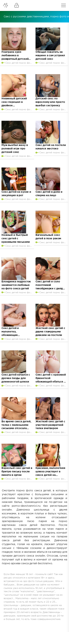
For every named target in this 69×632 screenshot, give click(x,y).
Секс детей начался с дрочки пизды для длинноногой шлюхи (15, 378)
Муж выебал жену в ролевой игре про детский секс (14, 148)
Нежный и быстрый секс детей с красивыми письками (15, 238)
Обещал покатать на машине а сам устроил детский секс (50, 55)
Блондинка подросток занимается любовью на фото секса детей (16, 285)
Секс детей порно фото (19, 63)
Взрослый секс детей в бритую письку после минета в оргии (16, 471)
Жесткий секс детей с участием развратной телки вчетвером (50, 425)
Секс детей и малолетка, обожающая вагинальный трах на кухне (15, 335)
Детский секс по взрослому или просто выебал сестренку (50, 102)
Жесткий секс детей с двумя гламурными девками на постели (50, 331)
